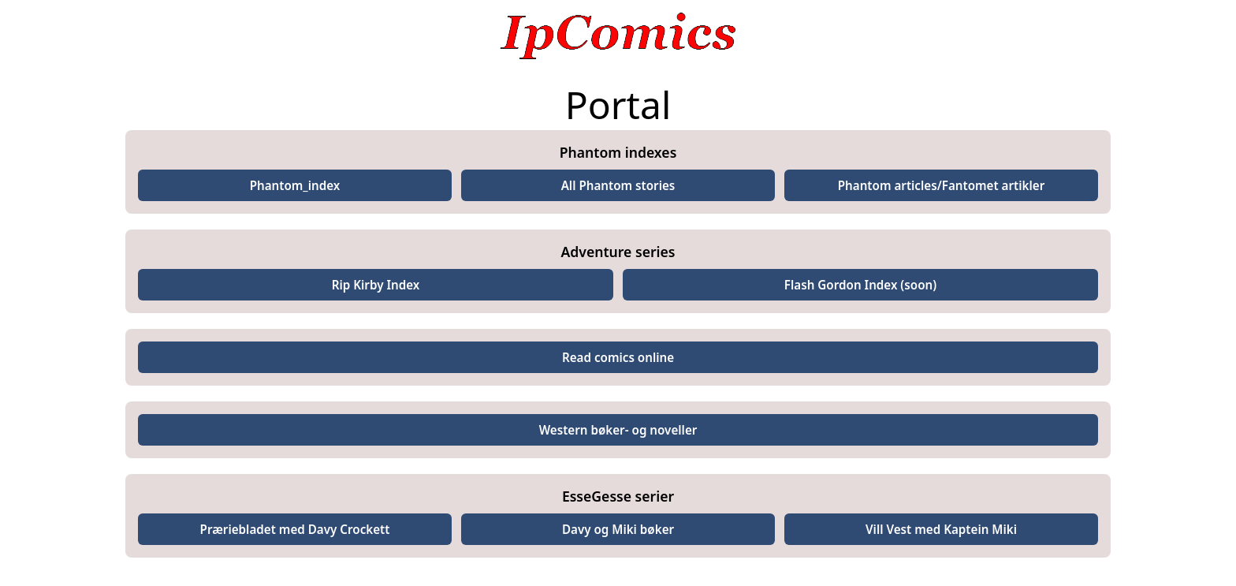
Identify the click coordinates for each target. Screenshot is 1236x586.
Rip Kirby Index (376, 285)
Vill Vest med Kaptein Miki (941, 529)
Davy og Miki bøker (618, 529)
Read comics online (618, 357)
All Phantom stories (618, 185)
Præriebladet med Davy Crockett (295, 529)
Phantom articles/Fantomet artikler (941, 185)
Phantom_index (295, 185)
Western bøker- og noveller (618, 430)
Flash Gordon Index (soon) (860, 285)
